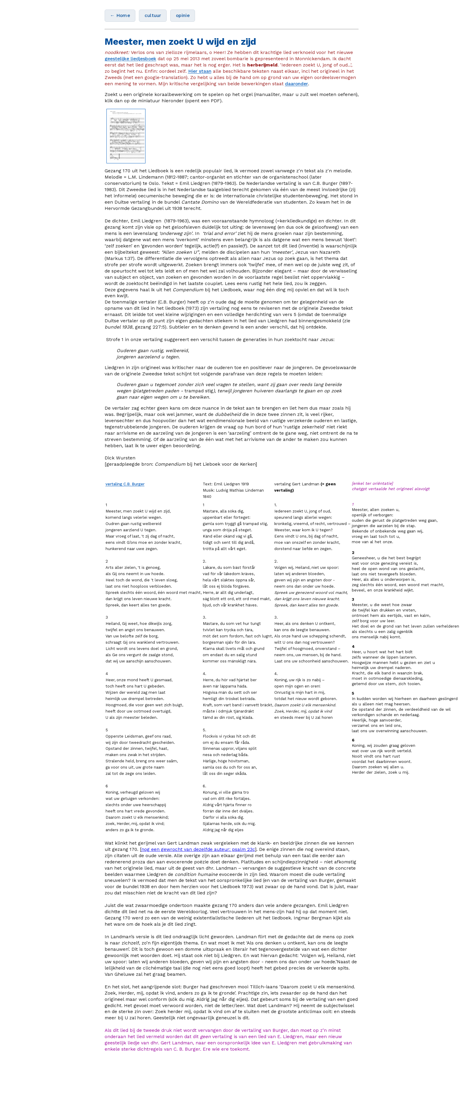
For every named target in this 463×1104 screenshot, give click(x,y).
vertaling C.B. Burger (125, 484)
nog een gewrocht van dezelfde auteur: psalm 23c (198, 849)
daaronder (296, 83)
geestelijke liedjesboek (130, 58)
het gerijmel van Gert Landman (165, 843)
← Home (120, 15)
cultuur (153, 15)
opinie (183, 15)
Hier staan (199, 71)
